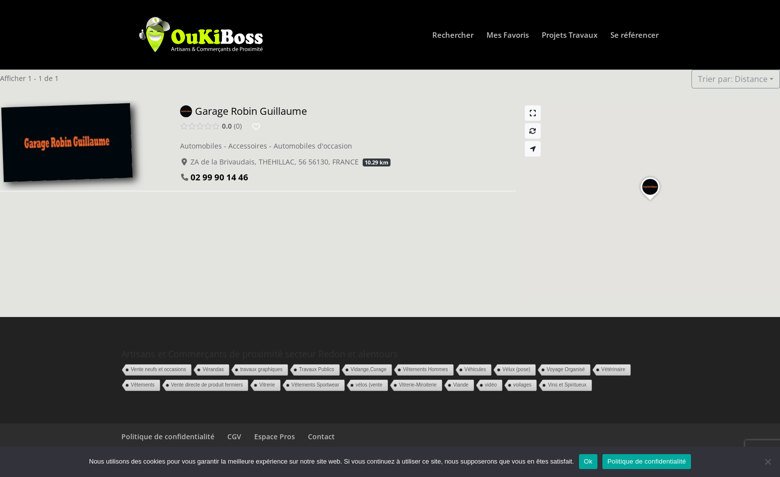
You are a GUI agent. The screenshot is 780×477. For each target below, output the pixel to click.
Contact (321, 436)
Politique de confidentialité (167, 436)
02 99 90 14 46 (219, 177)
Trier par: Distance (733, 79)
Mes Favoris (508, 35)
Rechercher (453, 35)
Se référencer (634, 35)
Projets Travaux (569, 35)
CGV (234, 436)
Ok (588, 461)
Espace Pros (274, 436)
